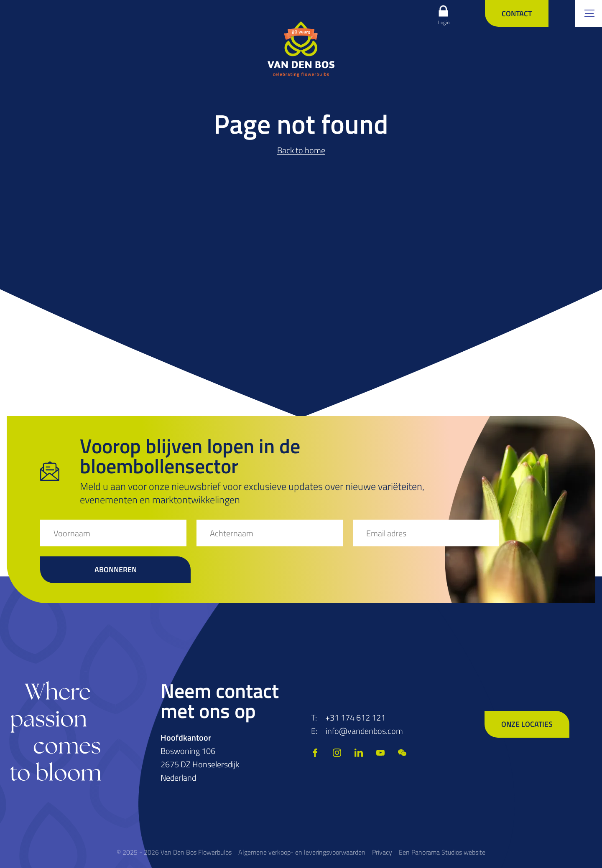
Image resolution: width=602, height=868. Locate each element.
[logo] (301, 49)
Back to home (301, 150)
